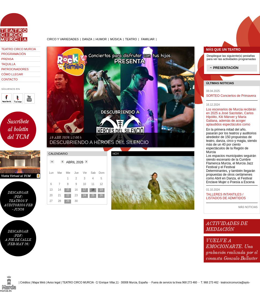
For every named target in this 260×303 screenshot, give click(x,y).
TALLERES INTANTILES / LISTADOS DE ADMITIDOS (226, 196)
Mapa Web (38, 282)
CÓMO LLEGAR (12, 74)
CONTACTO (9, 79)
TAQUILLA (8, 64)
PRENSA (7, 59)
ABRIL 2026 (74, 162)
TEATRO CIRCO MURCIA (18, 49)
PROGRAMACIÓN (13, 54)
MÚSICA (116, 39)
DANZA (87, 39)
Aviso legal (53, 282)
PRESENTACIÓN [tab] (223, 67)
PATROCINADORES (15, 69)
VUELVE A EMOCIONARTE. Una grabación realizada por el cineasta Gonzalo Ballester (231, 249)
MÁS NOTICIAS (248, 207)
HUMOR (101, 39)
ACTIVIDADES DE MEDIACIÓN (226, 226)
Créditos (25, 282)
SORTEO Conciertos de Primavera (231, 96)
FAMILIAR (147, 39)
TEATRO (131, 39)
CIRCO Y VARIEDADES (63, 39)
